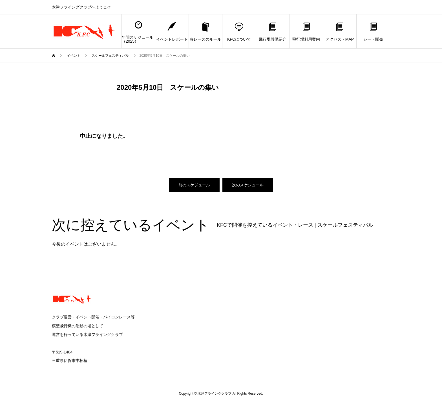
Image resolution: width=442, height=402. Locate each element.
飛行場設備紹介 (272, 31)
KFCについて (239, 31)
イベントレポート (172, 31)
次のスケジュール (248, 185)
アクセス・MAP (340, 31)
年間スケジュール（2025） (137, 31)
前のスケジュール (194, 185)
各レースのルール (205, 31)
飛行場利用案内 (306, 31)
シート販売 (373, 31)
